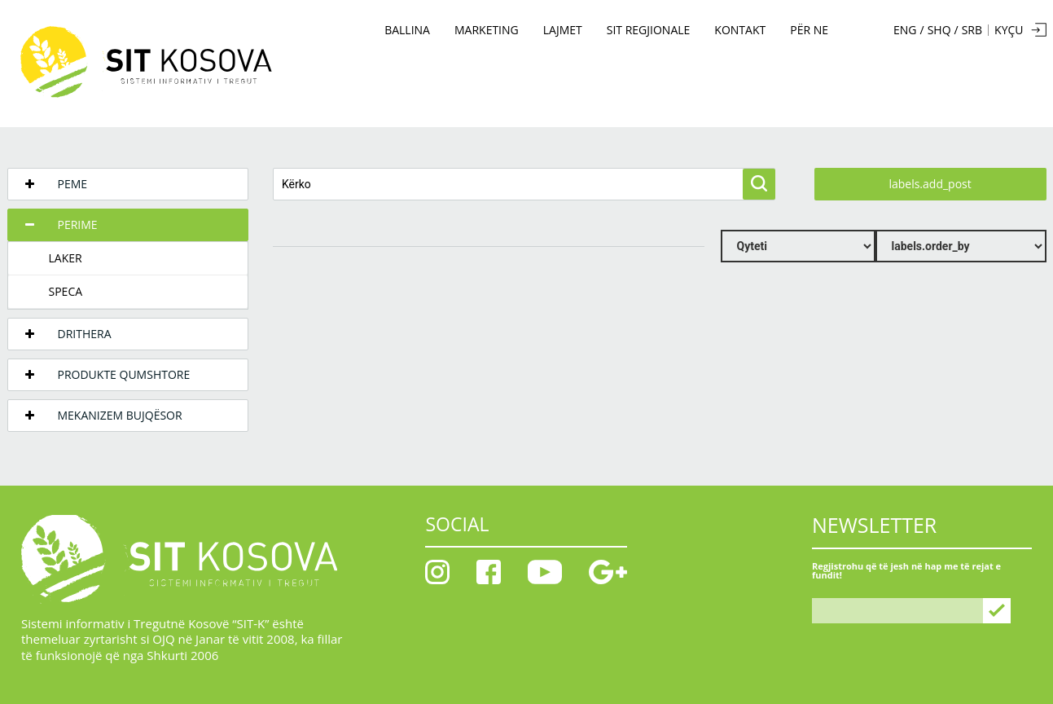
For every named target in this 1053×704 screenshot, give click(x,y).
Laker (65, 258)
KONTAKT (740, 29)
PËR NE (809, 29)
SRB (972, 30)
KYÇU (1008, 29)
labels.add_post (929, 183)
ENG (905, 30)
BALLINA (407, 29)
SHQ (939, 30)
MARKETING (486, 29)
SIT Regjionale (649, 29)
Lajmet (562, 29)
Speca (66, 291)
